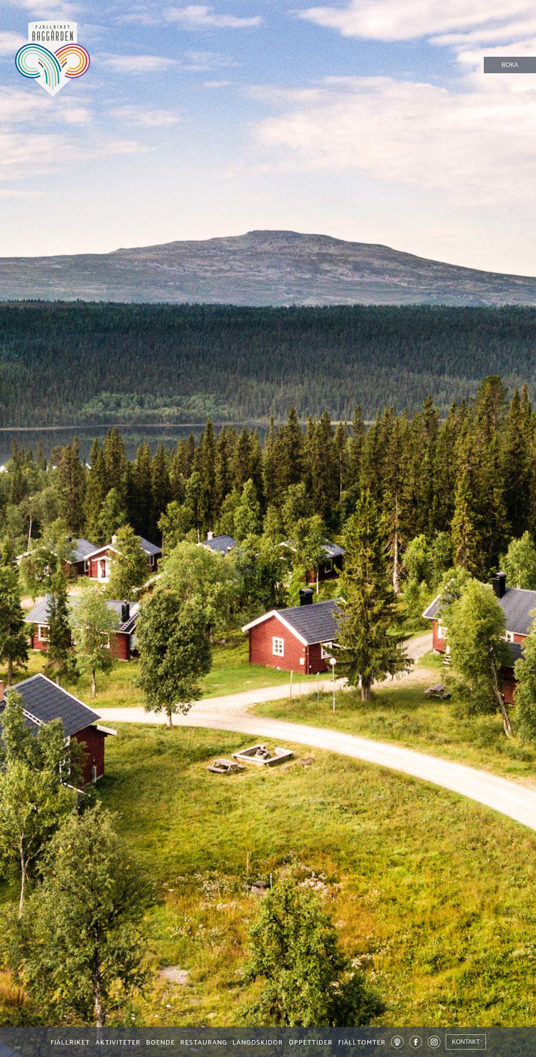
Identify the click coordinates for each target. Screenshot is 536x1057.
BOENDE (160, 1043)
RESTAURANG (203, 1043)
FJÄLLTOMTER (362, 1043)
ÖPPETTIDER (311, 1043)
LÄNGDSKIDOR (257, 1043)
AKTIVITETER (118, 1043)
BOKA (509, 65)
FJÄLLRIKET (70, 1043)
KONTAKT (466, 1042)
